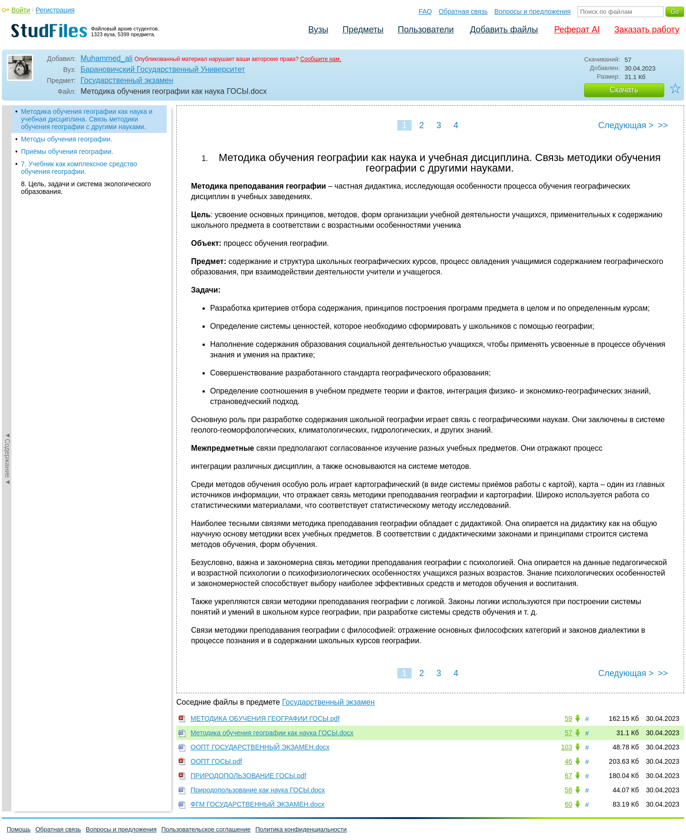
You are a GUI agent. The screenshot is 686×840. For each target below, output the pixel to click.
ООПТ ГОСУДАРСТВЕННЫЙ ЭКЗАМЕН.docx (260, 747)
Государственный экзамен (127, 80)
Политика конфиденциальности (301, 829)
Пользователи (426, 29)
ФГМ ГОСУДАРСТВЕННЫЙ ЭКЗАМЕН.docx (257, 804)
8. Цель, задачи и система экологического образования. (86, 187)
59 (568, 718)
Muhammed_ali (106, 58)
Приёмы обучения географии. (67, 151)
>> (663, 125)
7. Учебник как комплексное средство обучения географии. (79, 167)
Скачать (624, 90)
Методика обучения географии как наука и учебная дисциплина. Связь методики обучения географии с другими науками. (86, 119)
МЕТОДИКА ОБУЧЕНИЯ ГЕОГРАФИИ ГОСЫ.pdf (265, 718)
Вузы (318, 29)
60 (568, 804)
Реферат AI (577, 29)
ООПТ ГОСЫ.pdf (216, 761)
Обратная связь (463, 11)
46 (568, 761)
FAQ (425, 11)
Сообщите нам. (320, 59)
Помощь (18, 829)
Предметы (363, 29)
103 (566, 747)
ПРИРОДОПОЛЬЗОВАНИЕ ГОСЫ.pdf (248, 775)
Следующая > (626, 125)
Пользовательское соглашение (206, 829)
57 (568, 733)
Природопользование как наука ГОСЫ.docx (258, 790)
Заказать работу (646, 29)
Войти (20, 10)
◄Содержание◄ (7, 272)
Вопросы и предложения (532, 11)
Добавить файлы (504, 29)
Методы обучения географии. (66, 139)
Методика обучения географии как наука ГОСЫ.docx (272, 733)
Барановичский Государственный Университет (163, 69)
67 (568, 775)
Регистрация (55, 10)
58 (568, 790)
